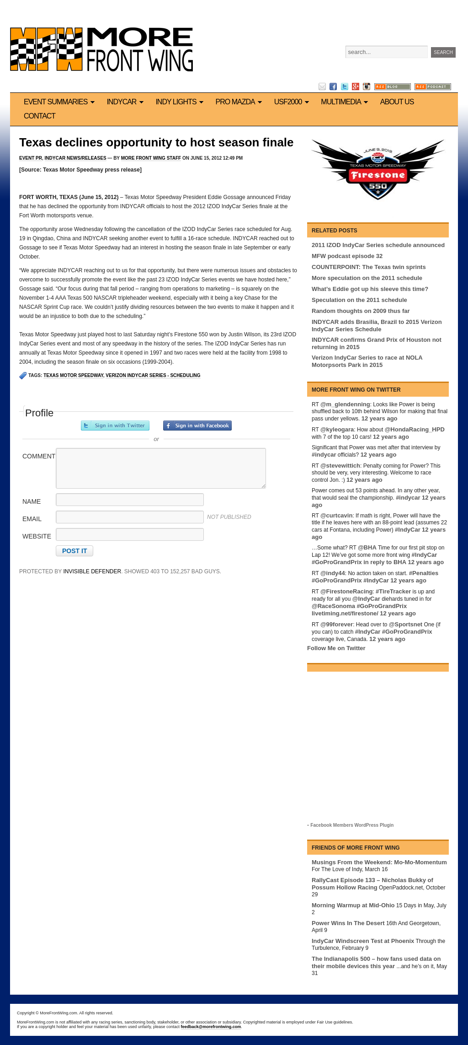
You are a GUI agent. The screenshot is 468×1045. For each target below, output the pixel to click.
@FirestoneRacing (346, 591)
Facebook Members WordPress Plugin (352, 825)
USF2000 (293, 102)
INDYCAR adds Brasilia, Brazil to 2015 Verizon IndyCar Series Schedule (377, 325)
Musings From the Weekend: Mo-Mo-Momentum (379, 862)
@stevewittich (340, 465)
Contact (39, 116)
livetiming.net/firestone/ (345, 613)
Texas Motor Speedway (73, 375)
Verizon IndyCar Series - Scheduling (153, 375)
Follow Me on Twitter (336, 648)
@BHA (367, 547)
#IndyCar (407, 529)
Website (36, 536)
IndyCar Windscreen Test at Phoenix (363, 940)
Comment (38, 456)
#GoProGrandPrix (337, 562)
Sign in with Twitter (115, 425)
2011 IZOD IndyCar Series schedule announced (378, 245)
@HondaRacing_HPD (415, 429)
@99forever (336, 624)
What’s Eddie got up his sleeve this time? (370, 288)
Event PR (30, 158)
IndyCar (126, 102)
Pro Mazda (240, 102)
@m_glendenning (345, 404)
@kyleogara (337, 429)
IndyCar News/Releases (75, 158)
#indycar (324, 454)
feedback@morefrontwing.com (211, 1026)
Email (32, 518)
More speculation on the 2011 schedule (367, 278)
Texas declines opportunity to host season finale (156, 142)
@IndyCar (366, 598)
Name (31, 501)
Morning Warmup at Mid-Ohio (353, 905)
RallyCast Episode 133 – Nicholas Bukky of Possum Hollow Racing (372, 884)
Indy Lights (180, 102)
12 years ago (380, 418)
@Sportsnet (405, 624)
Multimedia (346, 102)
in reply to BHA (384, 562)
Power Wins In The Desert (348, 923)
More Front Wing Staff (151, 158)
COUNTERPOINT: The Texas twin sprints (369, 267)
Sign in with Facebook (197, 425)
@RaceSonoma (333, 606)
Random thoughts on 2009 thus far (361, 310)
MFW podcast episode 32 (347, 256)
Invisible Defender (92, 571)
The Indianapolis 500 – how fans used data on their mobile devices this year (376, 962)
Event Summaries (60, 102)
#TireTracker (393, 591)
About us (397, 102)
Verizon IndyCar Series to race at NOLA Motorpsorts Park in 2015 (367, 361)
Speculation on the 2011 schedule (359, 299)
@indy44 (332, 573)
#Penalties (423, 573)
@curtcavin (336, 515)
